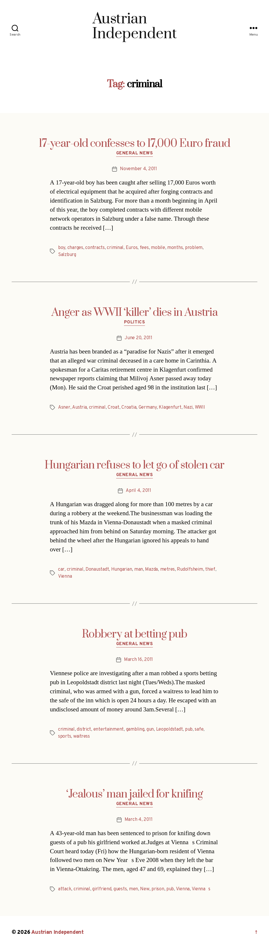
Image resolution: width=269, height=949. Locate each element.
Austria (79, 407)
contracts (95, 248)
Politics (134, 322)
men (133, 889)
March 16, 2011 (138, 660)
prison (157, 889)
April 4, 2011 (138, 491)
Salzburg (67, 255)
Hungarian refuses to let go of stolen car (134, 465)
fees (144, 248)
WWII (200, 407)
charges (75, 248)
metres (167, 569)
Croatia (128, 407)
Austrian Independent (57, 932)
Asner (64, 407)
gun (150, 729)
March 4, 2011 (139, 820)
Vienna (65, 576)
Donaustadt (97, 569)
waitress (81, 736)
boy (61, 248)
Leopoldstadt (169, 729)
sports (64, 736)
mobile (158, 248)
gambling (135, 729)
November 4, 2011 (138, 169)
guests (120, 889)
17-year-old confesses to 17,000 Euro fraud (134, 144)
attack (64, 889)
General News (134, 153)
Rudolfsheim (190, 569)
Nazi (188, 407)
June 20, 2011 (138, 338)
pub (189, 729)
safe (199, 729)
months (175, 248)
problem (193, 248)
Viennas (201, 889)
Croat (113, 407)
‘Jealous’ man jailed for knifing (134, 794)
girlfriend (101, 889)
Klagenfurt (170, 407)
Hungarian (121, 569)
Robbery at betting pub (134, 634)
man (138, 569)
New (144, 889)
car (61, 569)
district (84, 729)
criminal (115, 248)
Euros (132, 248)
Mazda (151, 569)
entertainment (108, 729)
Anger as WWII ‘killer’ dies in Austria (134, 313)
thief (210, 569)
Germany (148, 407)
